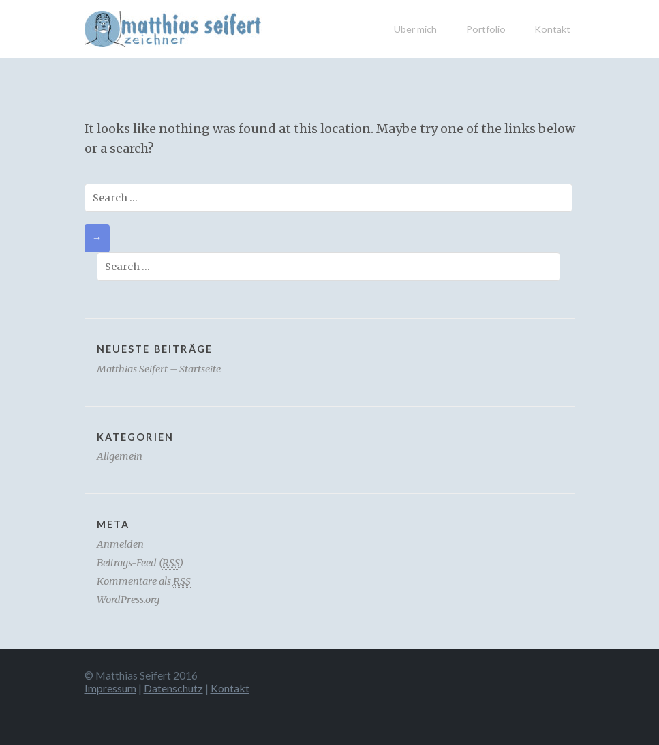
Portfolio (486, 29)
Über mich (415, 29)
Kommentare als (144, 581)
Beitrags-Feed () (140, 563)
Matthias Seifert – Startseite (159, 369)
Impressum (110, 688)
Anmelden (120, 544)
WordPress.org (128, 600)
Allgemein (119, 456)
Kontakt (552, 29)
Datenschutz (173, 688)
